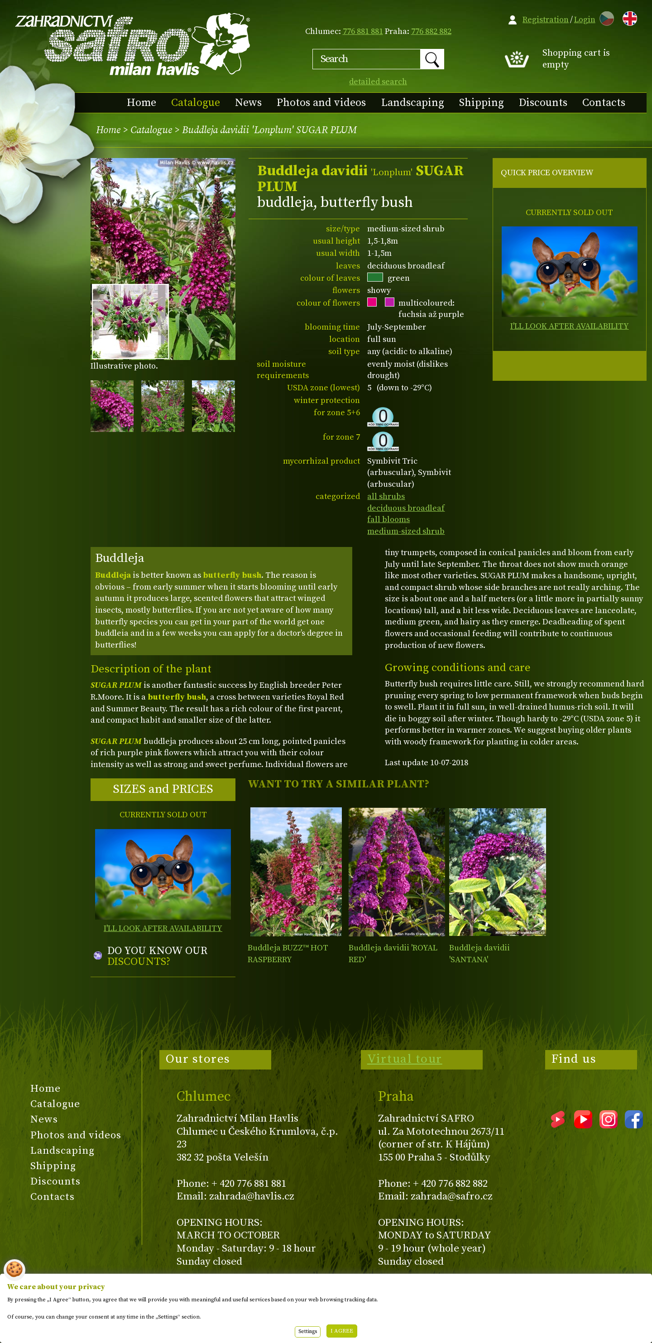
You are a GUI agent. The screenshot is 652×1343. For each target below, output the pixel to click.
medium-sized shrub (406, 531)
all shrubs (386, 496)
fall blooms (388, 519)
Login (584, 19)
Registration (546, 19)
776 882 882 (431, 31)
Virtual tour (404, 1059)
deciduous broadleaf (406, 508)
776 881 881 (363, 31)
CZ (604, 17)
